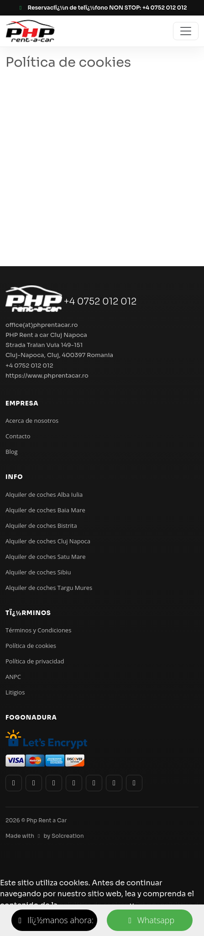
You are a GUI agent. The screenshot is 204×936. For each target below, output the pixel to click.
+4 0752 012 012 (100, 301)
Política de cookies (30, 646)
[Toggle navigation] (186, 31)
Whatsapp (150, 920)
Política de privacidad (34, 661)
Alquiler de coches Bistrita (41, 525)
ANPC (13, 677)
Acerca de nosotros (31, 420)
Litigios (15, 692)
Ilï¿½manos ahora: (54, 920)
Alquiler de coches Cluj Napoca (47, 541)
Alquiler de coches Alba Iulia (44, 494)
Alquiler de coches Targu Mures (48, 588)
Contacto (18, 436)
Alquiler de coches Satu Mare (45, 556)
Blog (11, 451)
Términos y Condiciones (38, 630)
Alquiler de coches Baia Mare (45, 510)
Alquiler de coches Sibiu (38, 572)
